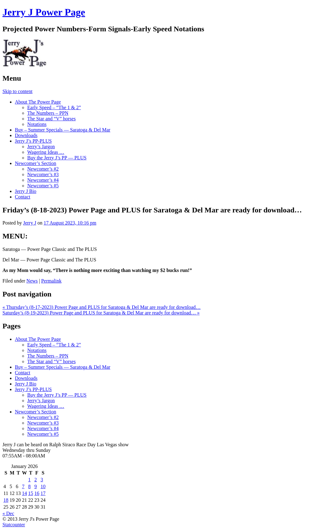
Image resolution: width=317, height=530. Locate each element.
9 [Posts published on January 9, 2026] (35, 486)
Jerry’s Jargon (41, 146)
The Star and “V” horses (51, 118)
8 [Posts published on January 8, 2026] (29, 486)
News (31, 280)
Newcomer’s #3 (43, 174)
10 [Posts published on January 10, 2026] (43, 486)
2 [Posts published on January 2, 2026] (35, 479)
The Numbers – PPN (47, 113)
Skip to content (17, 91)
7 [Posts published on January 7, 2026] (23, 486)
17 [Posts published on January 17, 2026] (43, 493)
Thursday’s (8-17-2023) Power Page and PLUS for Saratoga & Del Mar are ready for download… (101, 307)
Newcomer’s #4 (43, 180)
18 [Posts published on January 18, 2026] (5, 500)
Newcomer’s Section (35, 163)
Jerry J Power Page (43, 12)
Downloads (26, 135)
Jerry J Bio (25, 191)
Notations (36, 124)
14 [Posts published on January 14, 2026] (24, 493)
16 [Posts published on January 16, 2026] (36, 493)
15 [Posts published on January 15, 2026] (30, 493)
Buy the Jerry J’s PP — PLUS (56, 157)
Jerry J (29, 222)
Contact (22, 196)
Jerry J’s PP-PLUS (33, 141)
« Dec (8, 513)
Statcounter (13, 524)
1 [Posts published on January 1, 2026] (29, 479)
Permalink (51, 280)
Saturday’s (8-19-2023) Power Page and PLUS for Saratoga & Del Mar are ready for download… (101, 312)
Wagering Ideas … (45, 152)
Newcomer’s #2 (43, 168)
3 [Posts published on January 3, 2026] (42, 479)
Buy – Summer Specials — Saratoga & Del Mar (62, 129)
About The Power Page (38, 102)
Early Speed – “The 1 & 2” (54, 107)
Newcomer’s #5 (43, 185)
